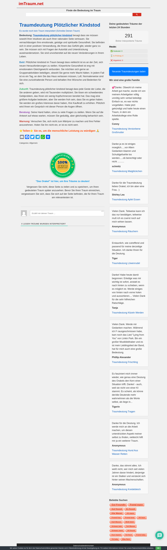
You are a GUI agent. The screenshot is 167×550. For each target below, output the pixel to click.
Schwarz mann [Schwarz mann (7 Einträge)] (117, 530)
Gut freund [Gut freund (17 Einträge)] (117, 509)
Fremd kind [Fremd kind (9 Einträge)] (129, 518)
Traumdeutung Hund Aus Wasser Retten (125, 452)
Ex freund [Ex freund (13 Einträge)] (130, 509)
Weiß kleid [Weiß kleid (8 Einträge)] (130, 522)
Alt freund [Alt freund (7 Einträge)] (131, 530)
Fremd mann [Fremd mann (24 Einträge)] (136, 505)
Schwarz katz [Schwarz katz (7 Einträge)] (117, 526)
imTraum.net (31, 3)
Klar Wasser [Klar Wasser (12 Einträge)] (117, 513)
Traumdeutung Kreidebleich (126, 489)
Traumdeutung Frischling (125, 362)
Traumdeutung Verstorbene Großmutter (126, 130)
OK (158, 548)
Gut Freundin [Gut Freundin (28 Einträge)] (119, 505)
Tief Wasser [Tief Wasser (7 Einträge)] (130, 526)
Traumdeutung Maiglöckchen (127, 171)
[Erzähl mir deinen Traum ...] (67, 213)
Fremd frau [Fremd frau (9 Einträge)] (116, 518)
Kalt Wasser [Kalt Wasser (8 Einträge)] (116, 522)
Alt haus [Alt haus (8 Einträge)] (142, 518)
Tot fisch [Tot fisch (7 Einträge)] (128, 535)
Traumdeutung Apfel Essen (126, 199)
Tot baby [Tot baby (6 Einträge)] (115, 539)
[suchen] (78, 14)
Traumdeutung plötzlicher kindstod (52, 35)
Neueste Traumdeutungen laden (128, 71)
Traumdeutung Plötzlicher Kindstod (59, 25)
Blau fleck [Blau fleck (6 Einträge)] (126, 539)
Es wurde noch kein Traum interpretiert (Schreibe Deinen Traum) (49, 31)
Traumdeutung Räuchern (125, 231)
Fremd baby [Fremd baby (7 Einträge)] (140, 535)
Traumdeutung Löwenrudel (126, 263)
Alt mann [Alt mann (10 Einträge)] (130, 513)
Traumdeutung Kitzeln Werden (128, 312)
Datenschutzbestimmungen (83, 546)
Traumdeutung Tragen (123, 411)
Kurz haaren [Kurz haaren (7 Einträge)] (116, 535)
